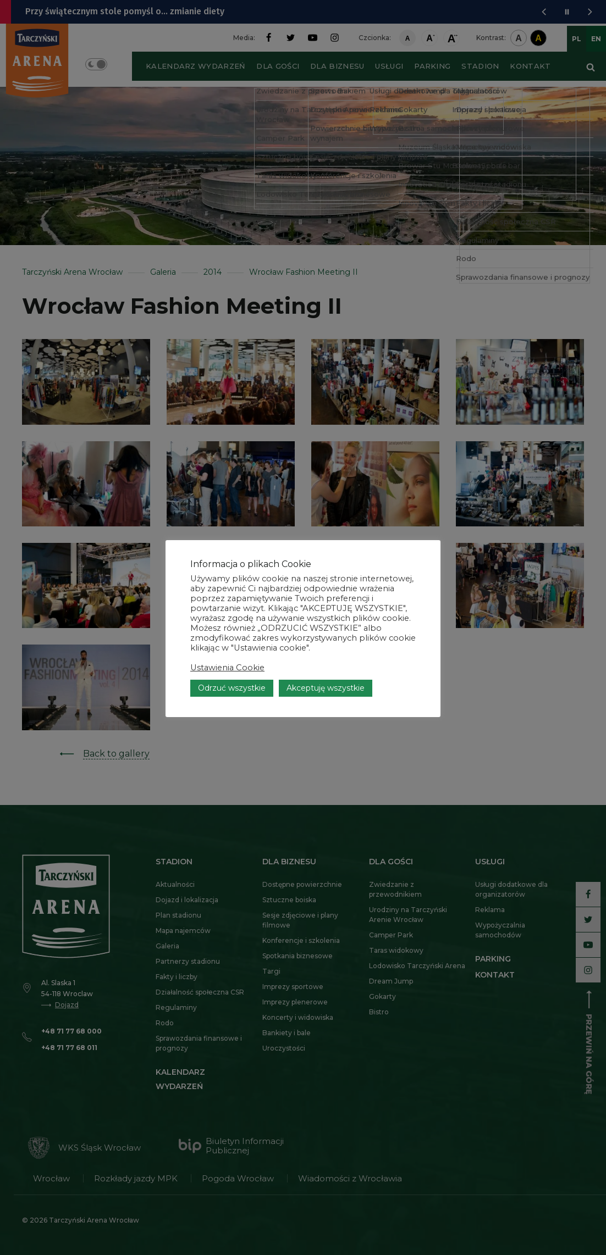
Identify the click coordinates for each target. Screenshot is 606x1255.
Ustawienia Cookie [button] (227, 643)
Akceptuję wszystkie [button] (326, 664)
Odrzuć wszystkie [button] (232, 664)
